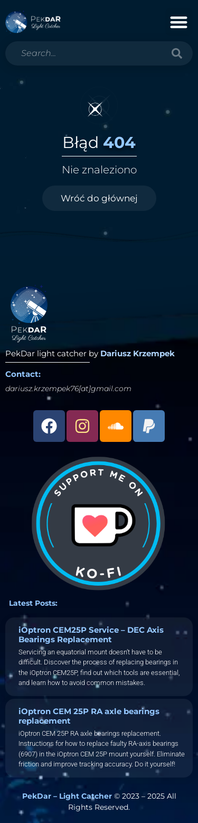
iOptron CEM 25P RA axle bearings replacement (88, 716)
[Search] (177, 53)
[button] (179, 22)
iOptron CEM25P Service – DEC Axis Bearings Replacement (91, 634)
